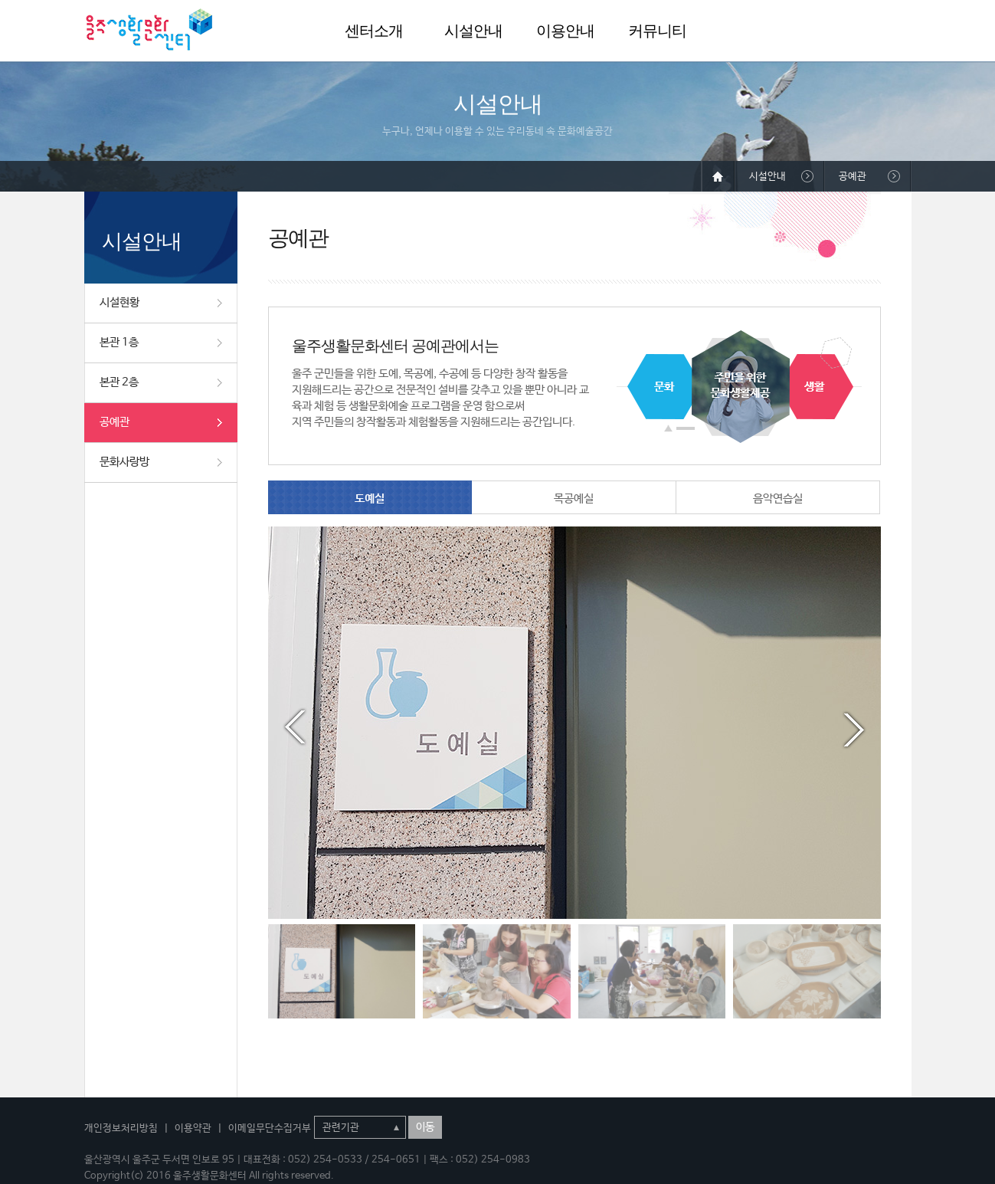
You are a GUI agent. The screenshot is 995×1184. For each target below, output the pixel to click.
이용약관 (193, 1128)
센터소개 (374, 30)
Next (854, 727)
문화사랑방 (124, 461)
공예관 (114, 421)
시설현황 (119, 302)
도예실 (370, 498)
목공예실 (574, 498)
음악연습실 (778, 498)
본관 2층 (119, 382)
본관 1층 (119, 342)
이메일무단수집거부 (269, 1128)
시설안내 (473, 30)
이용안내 (565, 30)
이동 (425, 1127)
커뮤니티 (657, 30)
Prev (295, 727)
